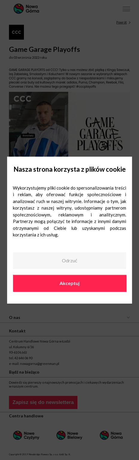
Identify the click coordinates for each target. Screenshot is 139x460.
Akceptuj (69, 283)
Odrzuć (69, 261)
